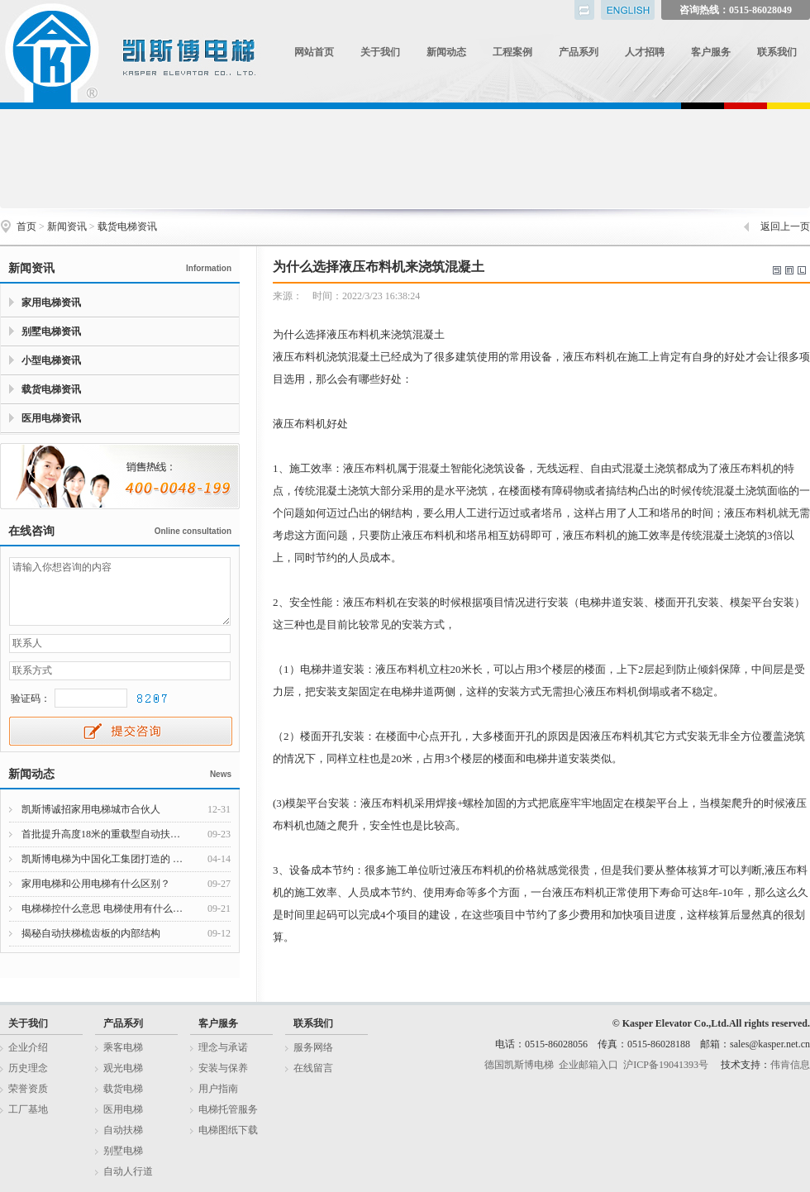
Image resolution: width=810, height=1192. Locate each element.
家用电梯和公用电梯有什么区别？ (95, 883)
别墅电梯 (123, 1150)
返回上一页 (785, 226)
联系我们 (777, 52)
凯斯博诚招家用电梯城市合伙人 (90, 809)
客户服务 (711, 52)
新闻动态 (446, 52)
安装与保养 (223, 1068)
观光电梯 (123, 1068)
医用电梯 (123, 1109)
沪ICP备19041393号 (665, 1064)
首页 (26, 226)
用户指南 (218, 1088)
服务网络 (313, 1047)
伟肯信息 (790, 1064)
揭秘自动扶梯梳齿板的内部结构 (90, 933)
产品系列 (578, 52)
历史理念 (28, 1068)
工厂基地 (28, 1109)
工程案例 (512, 52)
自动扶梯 (123, 1130)
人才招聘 (645, 52)
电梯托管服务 (228, 1109)
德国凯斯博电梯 (519, 1064)
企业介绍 (28, 1047)
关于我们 (380, 52)
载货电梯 (123, 1088)
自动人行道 (128, 1171)
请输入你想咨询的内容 (120, 591)
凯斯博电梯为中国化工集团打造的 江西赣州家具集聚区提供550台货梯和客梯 (105, 859)
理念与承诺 (223, 1047)
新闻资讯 (67, 226)
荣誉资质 (28, 1088)
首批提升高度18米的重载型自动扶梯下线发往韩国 (105, 834)
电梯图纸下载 (228, 1130)
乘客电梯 (123, 1047)
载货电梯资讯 (127, 226)
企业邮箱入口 (588, 1064)
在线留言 (313, 1068)
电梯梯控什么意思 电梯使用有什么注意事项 (105, 908)
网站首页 (314, 52)
